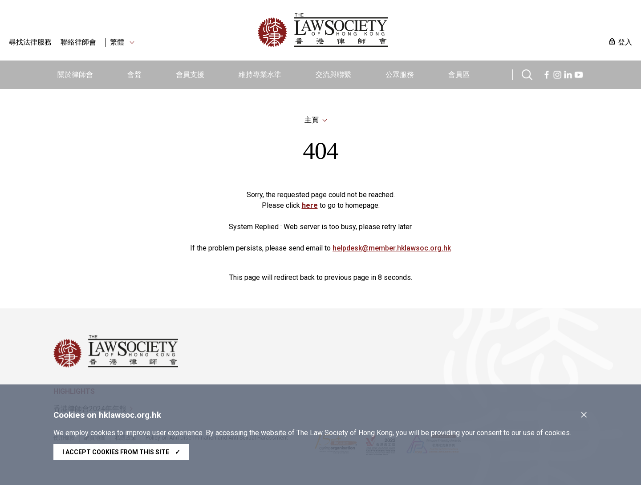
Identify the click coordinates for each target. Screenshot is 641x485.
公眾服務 (399, 74)
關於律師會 (75, 74)
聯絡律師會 (78, 42)
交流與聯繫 (333, 74)
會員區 (459, 74)
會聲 (134, 74)
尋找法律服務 (30, 42)
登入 (625, 42)
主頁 (311, 120)
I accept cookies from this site (121, 452)
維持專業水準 (260, 74)
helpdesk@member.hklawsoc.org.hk (392, 248)
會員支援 (190, 74)
